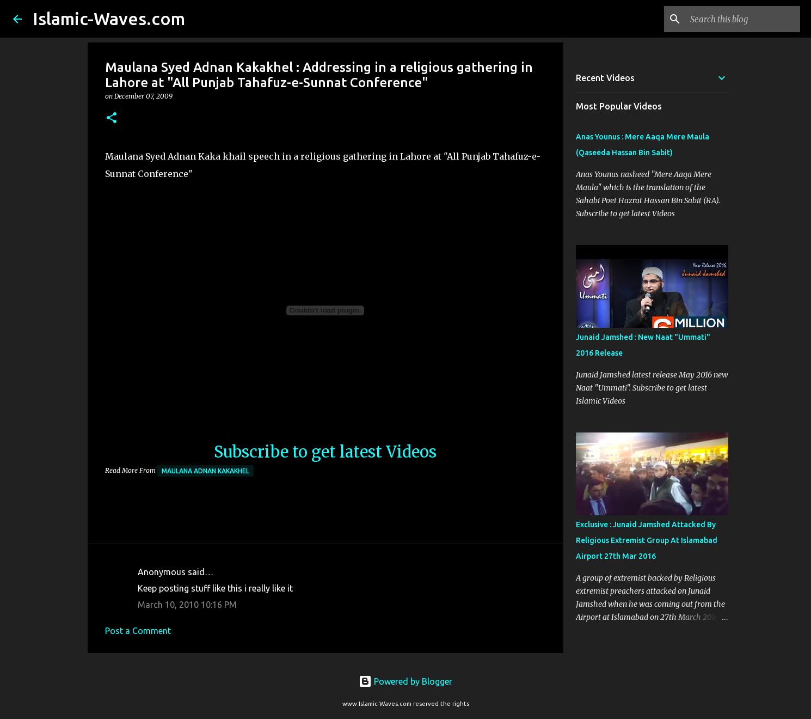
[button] (111, 118)
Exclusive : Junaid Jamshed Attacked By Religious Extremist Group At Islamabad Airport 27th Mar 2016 (646, 540)
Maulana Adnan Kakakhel (205, 470)
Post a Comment (138, 631)
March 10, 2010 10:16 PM (187, 605)
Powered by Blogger (405, 681)
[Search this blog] (743, 19)
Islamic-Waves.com (109, 18)
